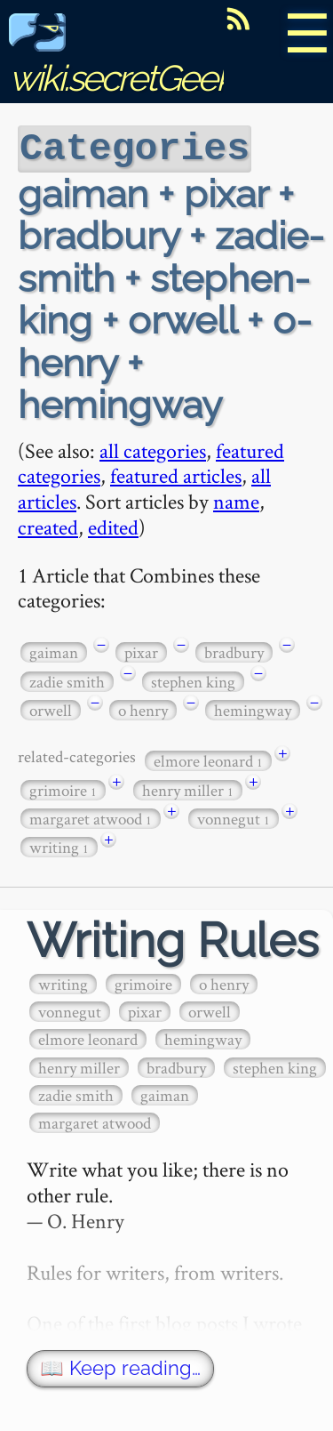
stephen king (193, 680)
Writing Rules (173, 939)
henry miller (188, 788)
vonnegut (233, 817)
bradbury (234, 650)
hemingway (252, 708)
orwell (50, 708)
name (236, 499)
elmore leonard (208, 759)
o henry (143, 708)
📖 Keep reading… (120, 1366)
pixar (141, 650)
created (48, 525)
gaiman (53, 650)
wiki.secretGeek (121, 58)
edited (113, 525)
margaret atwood (90, 817)
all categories (152, 448)
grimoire (63, 788)
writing (59, 845)
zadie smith (67, 680)
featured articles (176, 473)
